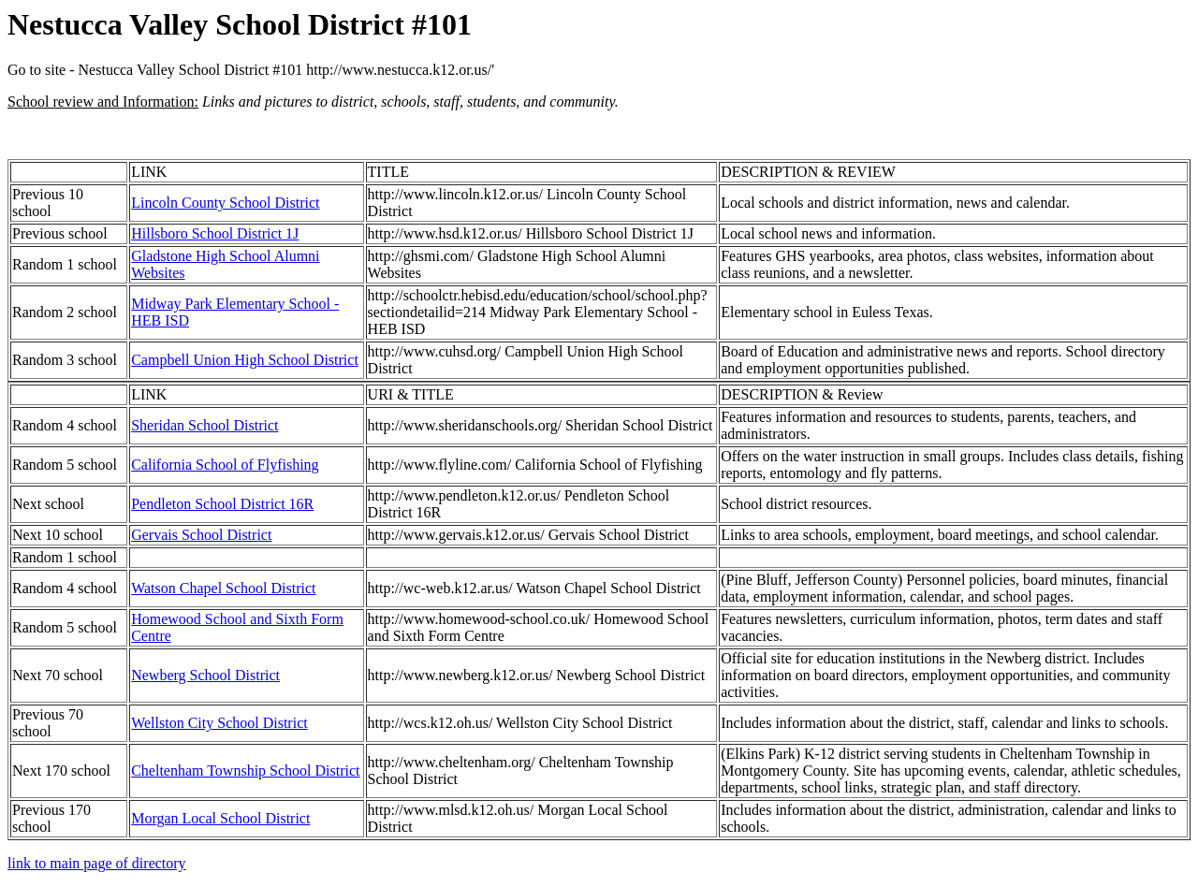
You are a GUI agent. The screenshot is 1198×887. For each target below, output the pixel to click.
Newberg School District (205, 675)
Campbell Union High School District (244, 360)
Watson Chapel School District (223, 588)
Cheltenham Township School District (245, 770)
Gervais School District (201, 535)
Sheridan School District (204, 425)
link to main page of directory (96, 863)
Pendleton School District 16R (222, 504)
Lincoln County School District (225, 203)
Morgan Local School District (220, 818)
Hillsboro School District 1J (215, 233)
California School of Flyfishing (224, 465)
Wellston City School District (219, 723)
